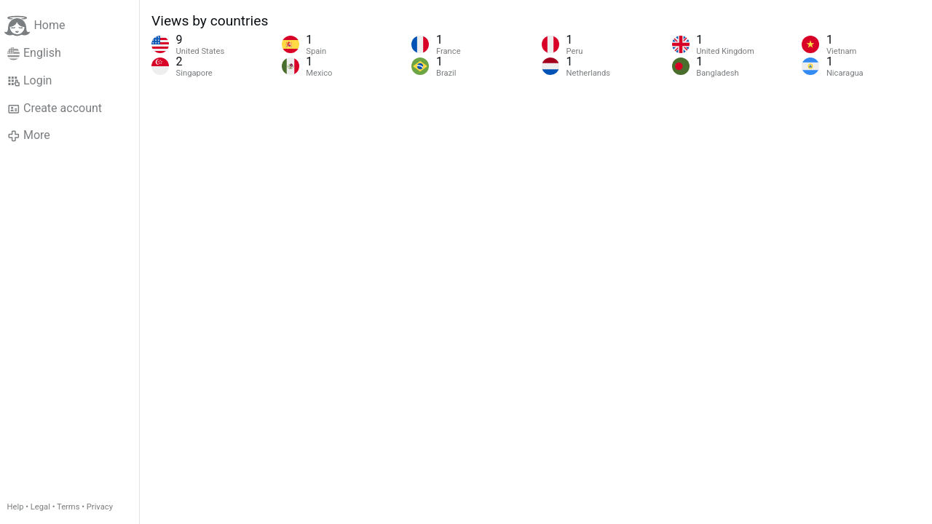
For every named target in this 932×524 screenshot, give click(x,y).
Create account (54, 108)
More (28, 135)
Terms (68, 507)
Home (34, 26)
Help (15, 507)
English (34, 53)
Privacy (100, 507)
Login (29, 81)
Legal (40, 507)
